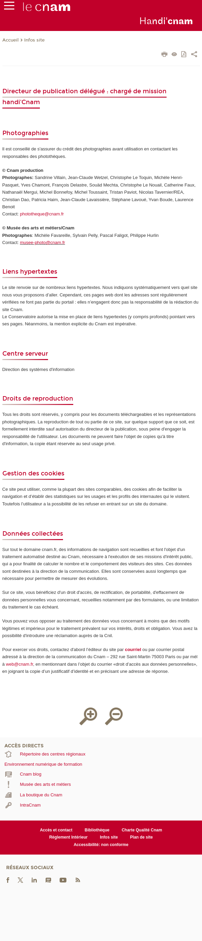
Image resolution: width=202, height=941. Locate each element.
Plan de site (141, 837)
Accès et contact (56, 830)
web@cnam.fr (19, 664)
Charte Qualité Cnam (142, 830)
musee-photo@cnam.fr (42, 242)
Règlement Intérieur (68, 837)
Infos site (34, 40)
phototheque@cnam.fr (42, 213)
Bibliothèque (97, 830)
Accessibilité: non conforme (101, 844)
